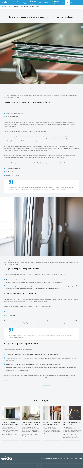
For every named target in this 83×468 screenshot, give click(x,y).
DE (76, 2)
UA (67, 2)
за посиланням (46, 385)
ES (72, 2)
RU (63, 2)
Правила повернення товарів (48, 458)
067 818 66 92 (55, 2)
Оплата (60, 458)
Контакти (46, 2)
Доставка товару (68, 458)
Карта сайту (78, 458)
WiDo (4, 2)
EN (81, 2)
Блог (40, 2)
